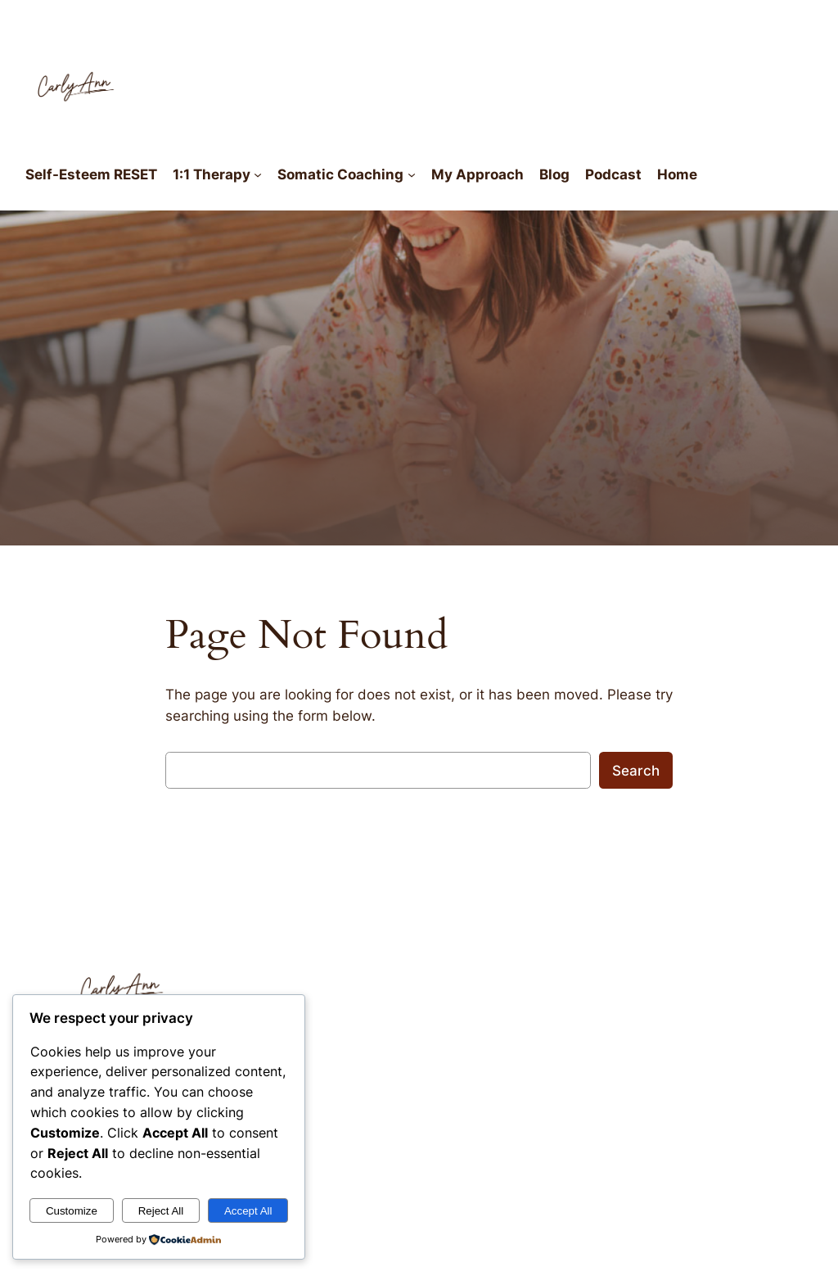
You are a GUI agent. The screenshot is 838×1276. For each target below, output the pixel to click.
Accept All (248, 1211)
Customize (71, 1211)
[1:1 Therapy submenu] (258, 174)
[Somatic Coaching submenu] (412, 174)
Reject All (161, 1211)
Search (636, 770)
